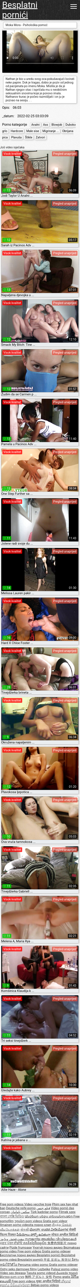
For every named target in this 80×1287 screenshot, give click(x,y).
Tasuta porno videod (41, 1273)
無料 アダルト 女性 (38, 1277)
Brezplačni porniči (30, 1260)
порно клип (42, 1225)
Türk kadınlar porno (44, 1212)
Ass (45, 124)
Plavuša (16, 137)
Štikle (28, 137)
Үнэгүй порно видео (48, 1247)
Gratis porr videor (55, 1221)
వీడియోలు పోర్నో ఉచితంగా (33, 1235)
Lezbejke (44, 1269)
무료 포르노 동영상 (57, 1260)
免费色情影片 (57, 1243)
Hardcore (17, 131)
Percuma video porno (33, 1265)
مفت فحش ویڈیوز (12, 1239)
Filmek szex (67, 1212)
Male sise (32, 131)
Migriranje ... (50, 131)
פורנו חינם (17, 1277)
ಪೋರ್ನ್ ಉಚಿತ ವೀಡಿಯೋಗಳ (49, 1229)
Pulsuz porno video (64, 1269)
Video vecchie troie (37, 1204)
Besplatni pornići (20, 10)
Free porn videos (12, 1204)
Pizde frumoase (20, 1247)
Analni (35, 124)
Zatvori (40, 137)
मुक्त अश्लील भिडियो (48, 1281)
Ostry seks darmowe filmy (18, 1269)
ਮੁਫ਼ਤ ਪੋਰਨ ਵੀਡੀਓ (11, 1243)
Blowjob (56, 124)
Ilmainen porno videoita (17, 1225)
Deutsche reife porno (21, 1208)
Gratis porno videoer (56, 1251)
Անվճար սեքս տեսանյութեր (49, 1216)
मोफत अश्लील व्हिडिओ (64, 1235)
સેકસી (24, 1229)
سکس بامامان (20, 1212)
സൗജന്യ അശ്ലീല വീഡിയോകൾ (50, 1239)
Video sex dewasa (13, 1273)
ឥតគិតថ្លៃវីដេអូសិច (35, 1243)
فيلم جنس (43, 1208)
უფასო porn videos (29, 1221)
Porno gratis (62, 1277)
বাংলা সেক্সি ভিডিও (12, 1216)
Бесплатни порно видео (18, 1255)
